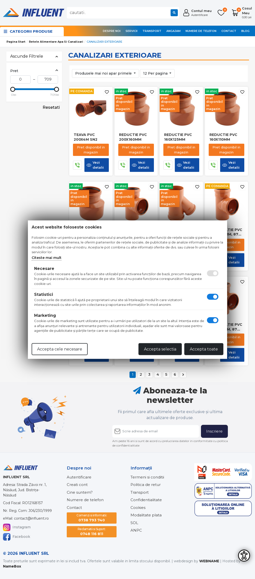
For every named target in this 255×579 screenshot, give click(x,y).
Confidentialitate (146, 499)
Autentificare (79, 477)
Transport (151, 31)
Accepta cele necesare (59, 349)
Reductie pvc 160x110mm (223, 136)
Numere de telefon (201, 31)
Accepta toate (204, 349)
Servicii (131, 31)
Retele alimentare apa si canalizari (56, 41)
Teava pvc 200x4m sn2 (85, 136)
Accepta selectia (160, 349)
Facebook (16, 537)
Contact (228, 31)
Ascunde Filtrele (34, 56)
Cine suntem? (80, 492)
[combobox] (123, 12)
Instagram (17, 527)
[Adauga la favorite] (107, 92)
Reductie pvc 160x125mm (178, 136)
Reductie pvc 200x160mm (133, 136)
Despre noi (112, 31)
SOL (134, 522)
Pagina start (15, 41)
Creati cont (77, 484)
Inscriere (214, 431)
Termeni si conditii (147, 477)
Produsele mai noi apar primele (104, 73)
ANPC (136, 530)
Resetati (51, 107)
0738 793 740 (91, 517)
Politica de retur (145, 484)
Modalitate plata (146, 515)
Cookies (137, 507)
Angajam (173, 31)
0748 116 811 (92, 531)
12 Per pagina (156, 73)
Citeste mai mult (47, 257)
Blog (245, 31)
